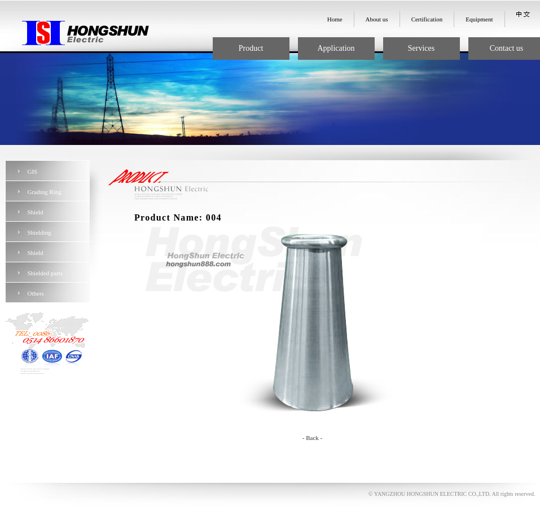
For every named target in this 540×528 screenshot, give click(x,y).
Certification (427, 19)
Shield (35, 212)
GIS (33, 171)
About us (377, 19)
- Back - (312, 437)
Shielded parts (45, 273)
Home (335, 19)
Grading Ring (45, 191)
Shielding (39, 232)
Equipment (479, 19)
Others (36, 293)
